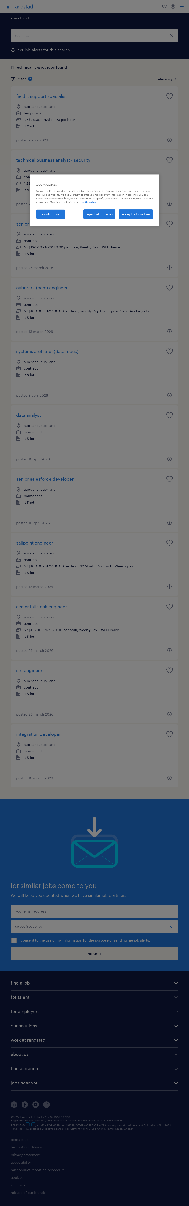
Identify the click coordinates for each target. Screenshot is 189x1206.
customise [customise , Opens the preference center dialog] (50, 214)
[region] (94, 200)
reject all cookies (99, 214)
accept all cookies (136, 214)
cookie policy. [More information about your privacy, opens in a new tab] (88, 202)
